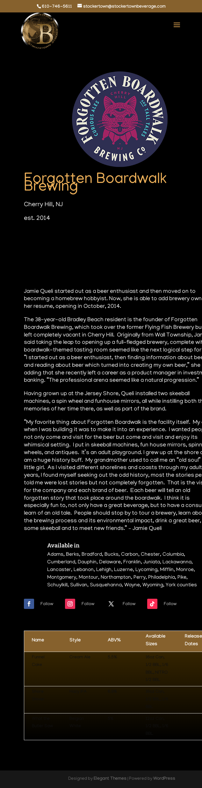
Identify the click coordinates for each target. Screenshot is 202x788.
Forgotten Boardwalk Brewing (95, 184)
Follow (46, 604)
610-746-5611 (57, 7)
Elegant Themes (110, 779)
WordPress (164, 779)
